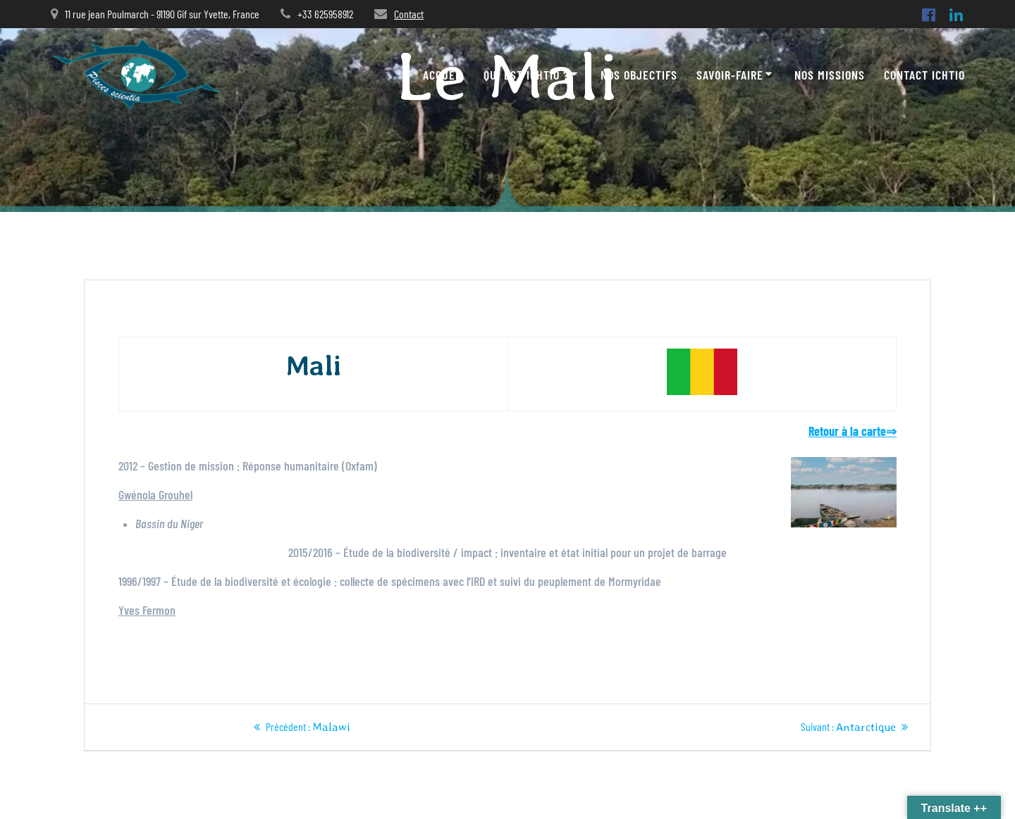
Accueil (444, 74)
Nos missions (829, 74)
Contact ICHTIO (924, 74)
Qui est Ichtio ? (526, 74)
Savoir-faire (729, 74)
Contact (409, 13)
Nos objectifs (639, 74)
